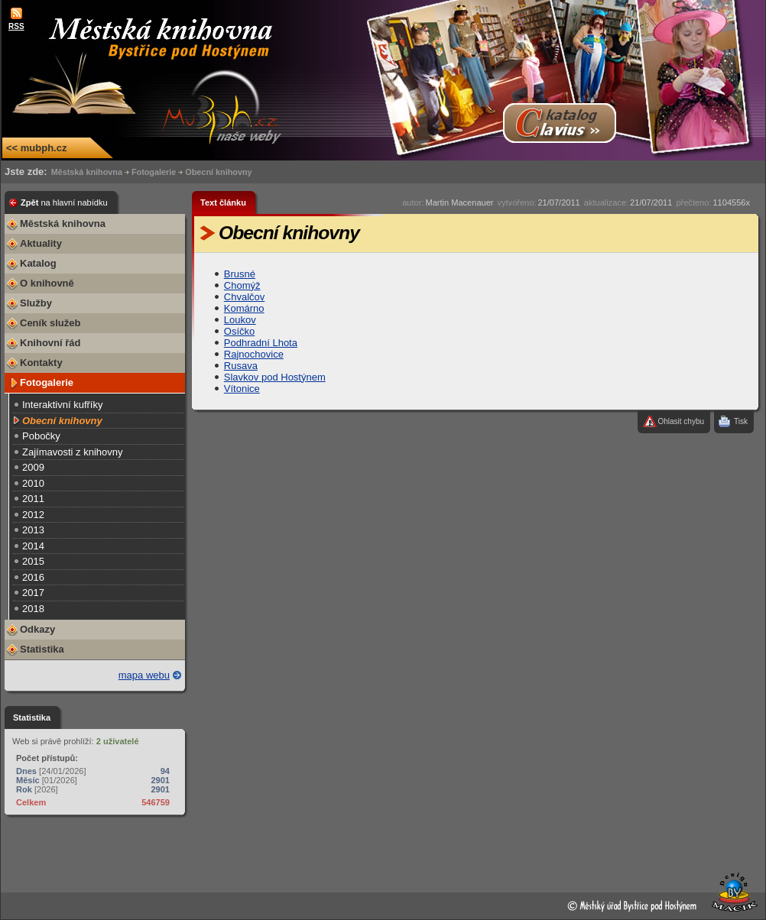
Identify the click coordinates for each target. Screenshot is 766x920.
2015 (33, 561)
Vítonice (242, 388)
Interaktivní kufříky (62, 404)
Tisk (741, 421)
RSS (16, 26)
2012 (33, 514)
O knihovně (47, 283)
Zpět (64, 202)
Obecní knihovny (218, 172)
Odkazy (37, 629)
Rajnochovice (254, 354)
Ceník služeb (50, 323)
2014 (33, 546)
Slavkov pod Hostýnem (275, 377)
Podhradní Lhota (260, 342)
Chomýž (242, 285)
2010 (33, 483)
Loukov (240, 320)
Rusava (241, 365)
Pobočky (41, 436)
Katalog (38, 263)
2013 (33, 530)
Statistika (42, 649)
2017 (33, 592)
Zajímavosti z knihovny (72, 452)
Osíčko (239, 331)
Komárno (244, 308)
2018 (33, 608)
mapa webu (144, 675)
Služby (36, 303)
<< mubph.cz (36, 148)
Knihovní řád (50, 342)
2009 (33, 467)
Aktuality (41, 243)
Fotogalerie (153, 172)
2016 (33, 577)
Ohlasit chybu (680, 421)
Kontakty (41, 362)
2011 (33, 498)
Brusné (239, 274)
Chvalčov (244, 297)
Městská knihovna (86, 172)
